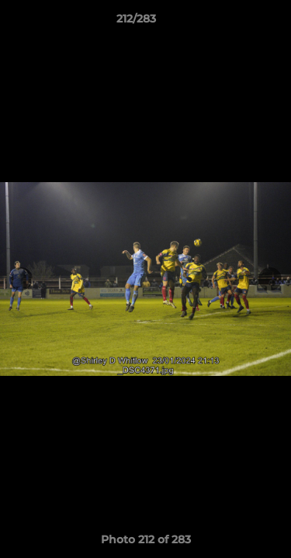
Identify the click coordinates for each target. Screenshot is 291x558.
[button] (235, 22)
